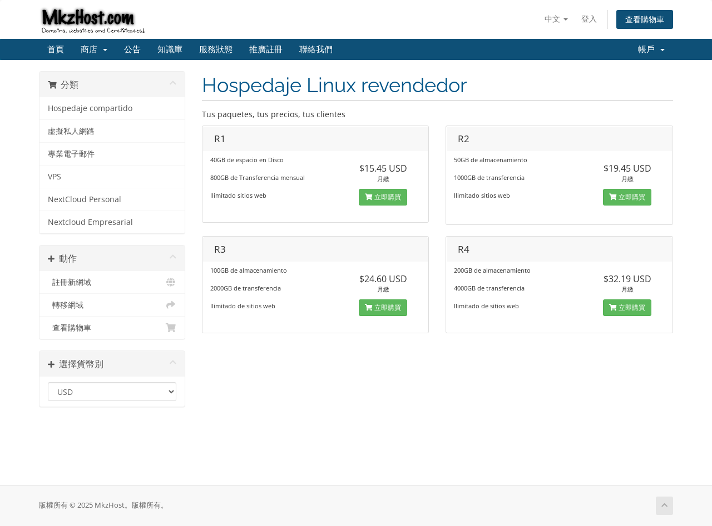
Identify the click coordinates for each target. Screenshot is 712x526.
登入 (589, 18)
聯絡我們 (316, 49)
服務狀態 (216, 49)
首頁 (55, 49)
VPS (54, 177)
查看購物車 (644, 19)
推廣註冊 (266, 49)
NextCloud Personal (84, 199)
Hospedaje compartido (90, 108)
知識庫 (169, 49)
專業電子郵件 (71, 154)
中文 (556, 18)
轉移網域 (112, 305)
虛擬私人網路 (71, 131)
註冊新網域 (112, 282)
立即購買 (383, 197)
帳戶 (651, 49)
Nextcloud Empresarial (90, 222)
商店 (94, 49)
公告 (132, 49)
